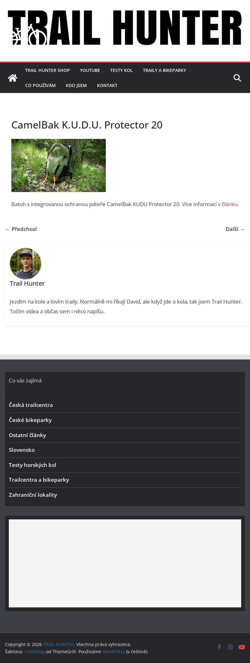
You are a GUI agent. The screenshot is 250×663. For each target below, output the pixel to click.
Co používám (40, 85)
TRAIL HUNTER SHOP (47, 70)
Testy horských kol (32, 464)
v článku (227, 204)
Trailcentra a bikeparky (39, 479)
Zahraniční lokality (33, 494)
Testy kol (121, 70)
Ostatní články (27, 435)
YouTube (90, 70)
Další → (235, 229)
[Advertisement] (125, 563)
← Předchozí (21, 229)
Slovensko (22, 449)
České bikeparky (30, 420)
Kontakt (107, 85)
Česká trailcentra (31, 404)
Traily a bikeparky (164, 70)
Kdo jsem (76, 85)
